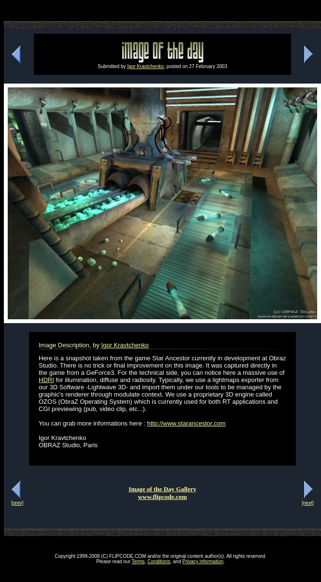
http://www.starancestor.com (186, 423)
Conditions (158, 561)
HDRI (46, 379)
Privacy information (202, 561)
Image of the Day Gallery (162, 489)
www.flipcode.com (162, 496)
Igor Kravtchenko (145, 66)
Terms (138, 561)
